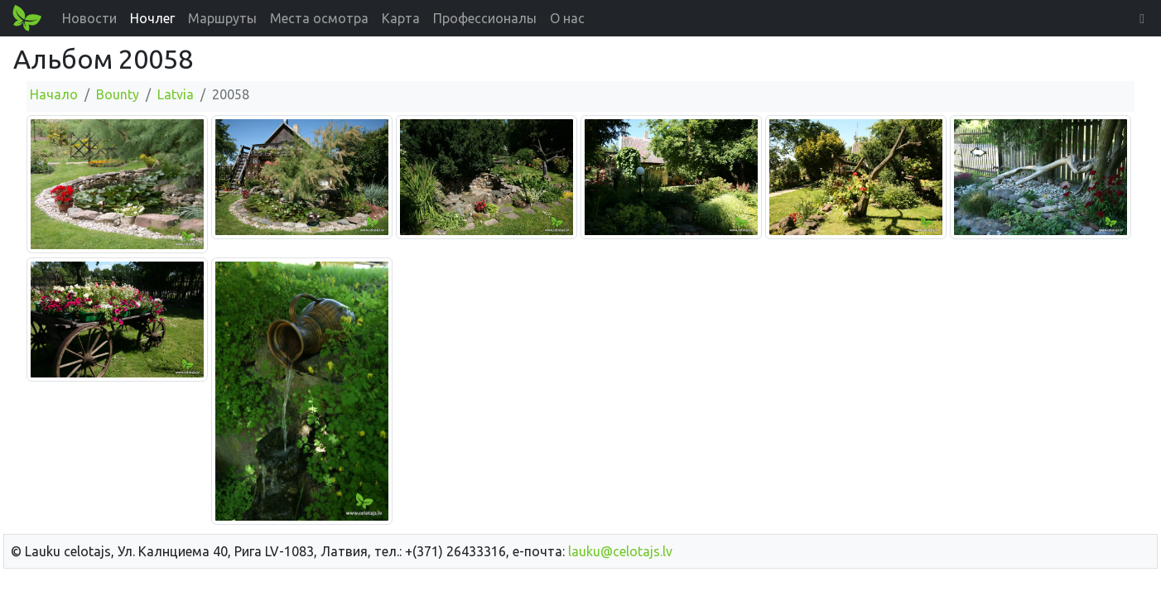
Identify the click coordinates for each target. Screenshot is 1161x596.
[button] (1142, 18)
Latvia (175, 94)
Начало (54, 94)
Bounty (117, 94)
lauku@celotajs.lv (620, 551)
